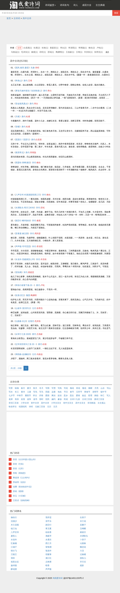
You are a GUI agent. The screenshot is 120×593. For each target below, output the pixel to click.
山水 (103, 388)
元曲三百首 (40, 406)
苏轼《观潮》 (19, 491)
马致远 (40, 354)
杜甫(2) (37, 48)
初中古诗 (35, 403)
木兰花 (83, 521)
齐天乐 (83, 562)
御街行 (14, 517)
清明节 (95, 392)
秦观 (39, 220)
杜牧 (45, 344)
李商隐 (33, 152)
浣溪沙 (14, 521)
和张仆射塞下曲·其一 (25, 285)
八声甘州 (15, 532)
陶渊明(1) (60, 52)
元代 (34, 308)
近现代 (31, 321)
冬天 (41, 388)
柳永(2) (92, 48)
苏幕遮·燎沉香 (22, 233)
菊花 (84, 388)
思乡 (66, 395)
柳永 (39, 162)
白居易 (39, 139)
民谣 (66, 399)
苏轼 (43, 207)
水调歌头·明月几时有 (25, 207)
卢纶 (43, 285)
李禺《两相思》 (20, 473)
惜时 (41, 399)
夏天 (29, 388)
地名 (60, 392)
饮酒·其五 (20, 295)
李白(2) (63, 48)
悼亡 (102, 395)
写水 (11, 392)
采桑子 (83, 525)
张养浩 (40, 308)
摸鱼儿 (83, 558)
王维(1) (79, 52)
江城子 (14, 547)
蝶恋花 (83, 547)
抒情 (41, 395)
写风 (60, 388)
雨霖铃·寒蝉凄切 (23, 162)
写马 (41, 392)
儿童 (29, 392)
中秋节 (20, 395)
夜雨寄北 (20, 152)
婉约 (54, 399)
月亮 (96, 388)
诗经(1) (42, 52)
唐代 (26, 80)
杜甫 (28, 116)
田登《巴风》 (19, 464)
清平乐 (48, 521)
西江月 (48, 543)
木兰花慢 (15, 525)
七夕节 (12, 395)
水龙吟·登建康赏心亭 (25, 259)
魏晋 (28, 295)
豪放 (60, 399)
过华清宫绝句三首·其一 (26, 344)
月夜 (18, 116)
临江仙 (14, 528)
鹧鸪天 (83, 532)
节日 (66, 392)
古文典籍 (100, 5)
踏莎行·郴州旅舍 (23, 220)
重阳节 (28, 395)
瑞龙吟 (48, 551)
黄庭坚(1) (54, 48)
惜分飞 (14, 551)
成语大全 (86, 5)
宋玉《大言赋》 (20, 496)
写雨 (47, 388)
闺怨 (96, 395)
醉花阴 (14, 569)
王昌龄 (40, 334)
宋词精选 (91, 403)
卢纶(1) (100, 48)
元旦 (55, 406)
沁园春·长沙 (21, 321)
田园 (47, 392)
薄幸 (13, 558)
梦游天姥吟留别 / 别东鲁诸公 (28, 91)
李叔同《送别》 (20, 482)
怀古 (35, 395)
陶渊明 (34, 295)
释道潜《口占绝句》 (22, 477)
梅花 (72, 388)
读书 (35, 399)
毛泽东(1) (25, 52)
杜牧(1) (45, 48)
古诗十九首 (75, 399)
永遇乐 (48, 539)
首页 (9, 18)
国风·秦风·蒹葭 (22, 68)
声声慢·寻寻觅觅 (23, 246)
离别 (53, 395)
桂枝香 (48, 532)
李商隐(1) (82, 48)
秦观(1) (34, 52)
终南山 (19, 80)
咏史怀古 (13, 406)
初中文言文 (68, 403)
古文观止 (102, 403)
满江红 (48, 558)
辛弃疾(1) (88, 52)
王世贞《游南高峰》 (22, 500)
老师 (11, 399)
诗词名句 (64, 5)
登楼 (18, 126)
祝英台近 (15, 562)
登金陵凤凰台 (22, 103)
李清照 (40, 246)
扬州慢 (14, 565)
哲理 (90, 395)
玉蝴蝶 (83, 528)
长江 (17, 392)
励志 (84, 395)
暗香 (47, 565)
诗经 (37, 68)
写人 (109, 395)
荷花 (78, 388)
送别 (60, 395)
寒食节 (87, 392)
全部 (19, 48)
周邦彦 (38, 233)
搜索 (116, 13)
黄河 (23, 392)
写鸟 (35, 392)
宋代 (34, 162)
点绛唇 (48, 562)
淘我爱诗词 (58, 578)
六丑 (82, 551)
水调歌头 (84, 536)
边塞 (54, 392)
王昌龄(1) (70, 52)
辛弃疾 (44, 259)
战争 (29, 399)
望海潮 (48, 547)
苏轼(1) (51, 52)
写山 (109, 388)
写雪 (54, 388)
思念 (72, 395)
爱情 (78, 395)
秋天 (35, 388)
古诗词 (17, 18)
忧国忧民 (23, 406)
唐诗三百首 (99, 399)
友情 (23, 399)
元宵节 (79, 392)
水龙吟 (14, 539)
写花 (66, 388)
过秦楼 (83, 554)
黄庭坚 (31, 272)
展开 (107, 52)
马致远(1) (15, 52)
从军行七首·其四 (23, 334)
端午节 (103, 392)
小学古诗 (25, 403)
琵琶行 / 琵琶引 (22, 139)
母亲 (17, 399)
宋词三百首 (14, 403)
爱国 (47, 395)
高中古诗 (27, 18)
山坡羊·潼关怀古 (23, 308)
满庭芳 (48, 536)
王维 (30, 80)
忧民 (47, 399)
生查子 (83, 517)
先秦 (33, 68)
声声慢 (48, 569)
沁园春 (83, 543)
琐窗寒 (48, 554)
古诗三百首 (87, 399)
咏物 (17, 388)
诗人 (75, 5)
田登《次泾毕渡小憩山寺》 (25, 459)
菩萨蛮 (48, 517)
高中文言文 (80, 403)
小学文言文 (56, 403)
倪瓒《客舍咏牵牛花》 (23, 487)
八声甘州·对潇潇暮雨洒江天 (28, 195)
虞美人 (14, 536)
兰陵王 (14, 554)
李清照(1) (72, 48)
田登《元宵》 (19, 468)
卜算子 (83, 539)
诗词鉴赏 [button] (50, 5)
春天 (23, 388)
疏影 (82, 565)
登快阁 (19, 272)
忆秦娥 (14, 543)
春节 (72, 392)
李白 (50, 91)
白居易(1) (28, 48)
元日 (49, 406)
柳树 (90, 388)
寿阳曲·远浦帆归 (23, 354)
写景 (11, 388)
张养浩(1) (98, 52)
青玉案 (48, 528)
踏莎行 (48, 525)
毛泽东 (38, 321)
